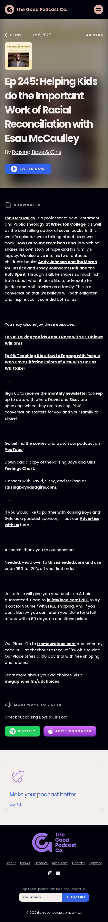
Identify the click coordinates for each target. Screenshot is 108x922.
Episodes (41, 863)
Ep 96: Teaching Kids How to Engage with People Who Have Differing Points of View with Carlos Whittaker (52, 362)
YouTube (14, 449)
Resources (59, 863)
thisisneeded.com (66, 562)
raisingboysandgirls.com (30, 487)
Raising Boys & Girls (36, 152)
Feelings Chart (19, 468)
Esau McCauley (20, 218)
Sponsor (95, 863)
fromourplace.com (56, 643)
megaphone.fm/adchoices (32, 681)
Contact (78, 863)
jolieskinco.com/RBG (68, 600)
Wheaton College (68, 224)
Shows (25, 863)
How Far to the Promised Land (46, 243)
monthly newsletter (67, 393)
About (10, 863)
